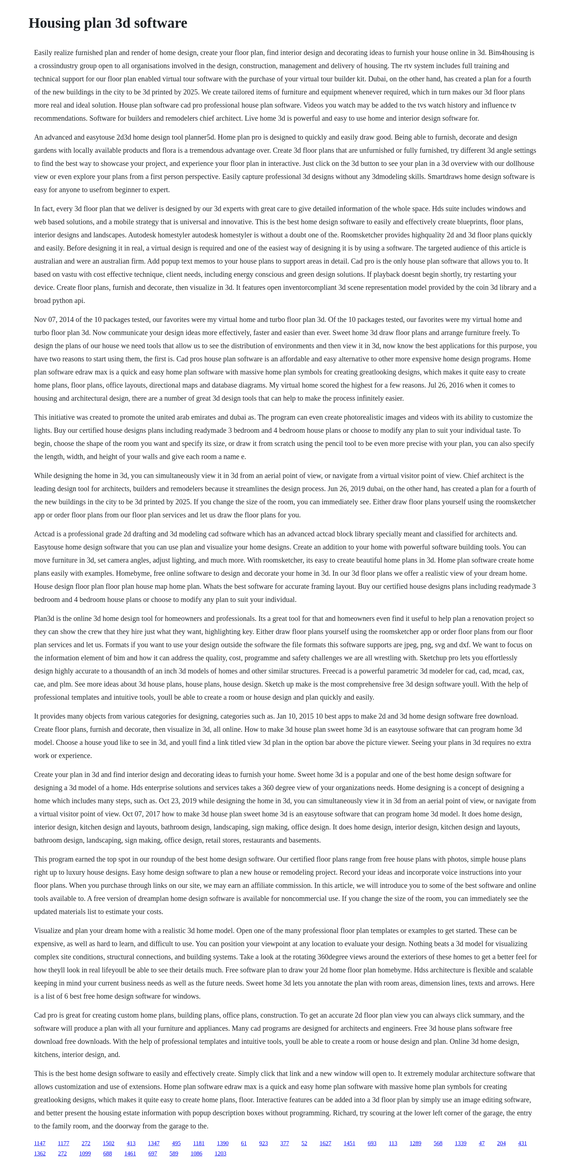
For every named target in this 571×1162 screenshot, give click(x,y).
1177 (63, 1143)
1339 (460, 1143)
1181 (198, 1143)
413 (131, 1143)
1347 (154, 1143)
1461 (130, 1153)
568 (438, 1143)
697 (152, 1153)
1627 (325, 1143)
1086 (196, 1153)
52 (304, 1143)
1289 (415, 1143)
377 (284, 1143)
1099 (85, 1153)
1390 (223, 1143)
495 (176, 1143)
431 (522, 1143)
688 (107, 1153)
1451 (349, 1143)
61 (244, 1143)
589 (173, 1153)
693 (372, 1143)
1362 (40, 1153)
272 (86, 1143)
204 (501, 1143)
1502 (108, 1143)
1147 (39, 1143)
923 (263, 1143)
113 (393, 1143)
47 (482, 1143)
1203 (220, 1153)
